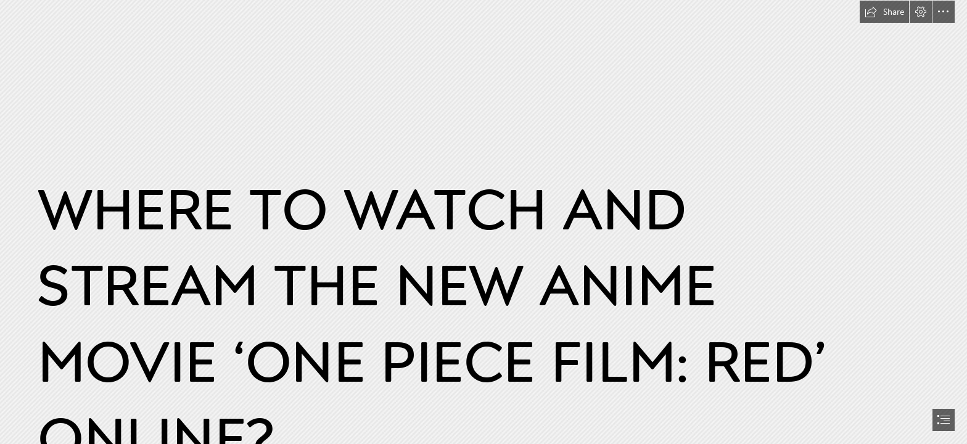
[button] (884, 12)
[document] (483, 222)
